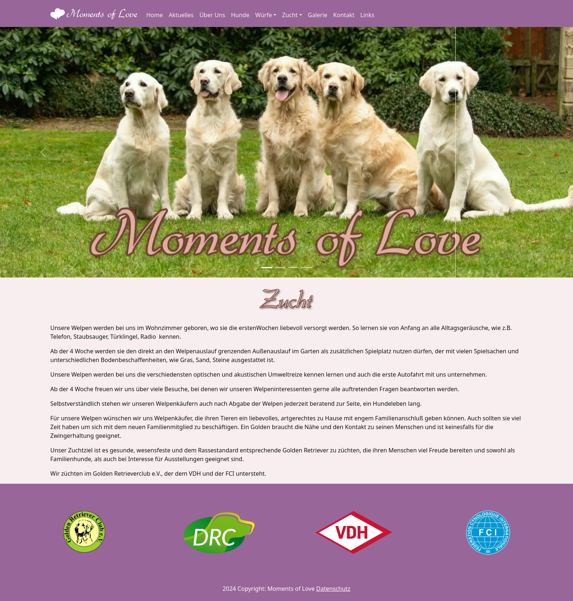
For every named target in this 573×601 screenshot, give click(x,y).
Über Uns (212, 15)
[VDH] (354, 532)
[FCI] (488, 532)
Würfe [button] (263, 15)
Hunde (240, 15)
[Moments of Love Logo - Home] (93, 13)
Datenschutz (333, 589)
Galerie (318, 15)
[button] (43, 152)
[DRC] (219, 532)
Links (367, 15)
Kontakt (344, 15)
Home (154, 15)
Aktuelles (181, 15)
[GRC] (85, 532)
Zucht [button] (289, 15)
